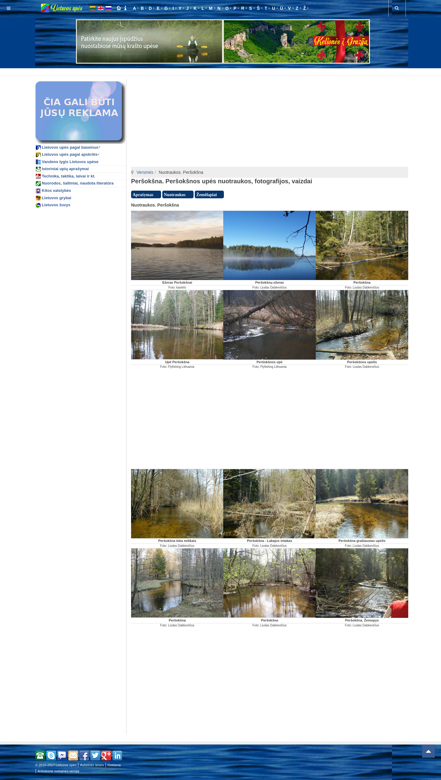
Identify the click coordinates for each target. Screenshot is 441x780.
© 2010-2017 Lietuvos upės (56, 765)
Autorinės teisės (92, 765)
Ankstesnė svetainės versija (58, 771)
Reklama (114, 765)
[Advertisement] (221, 71)
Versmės (145, 172)
